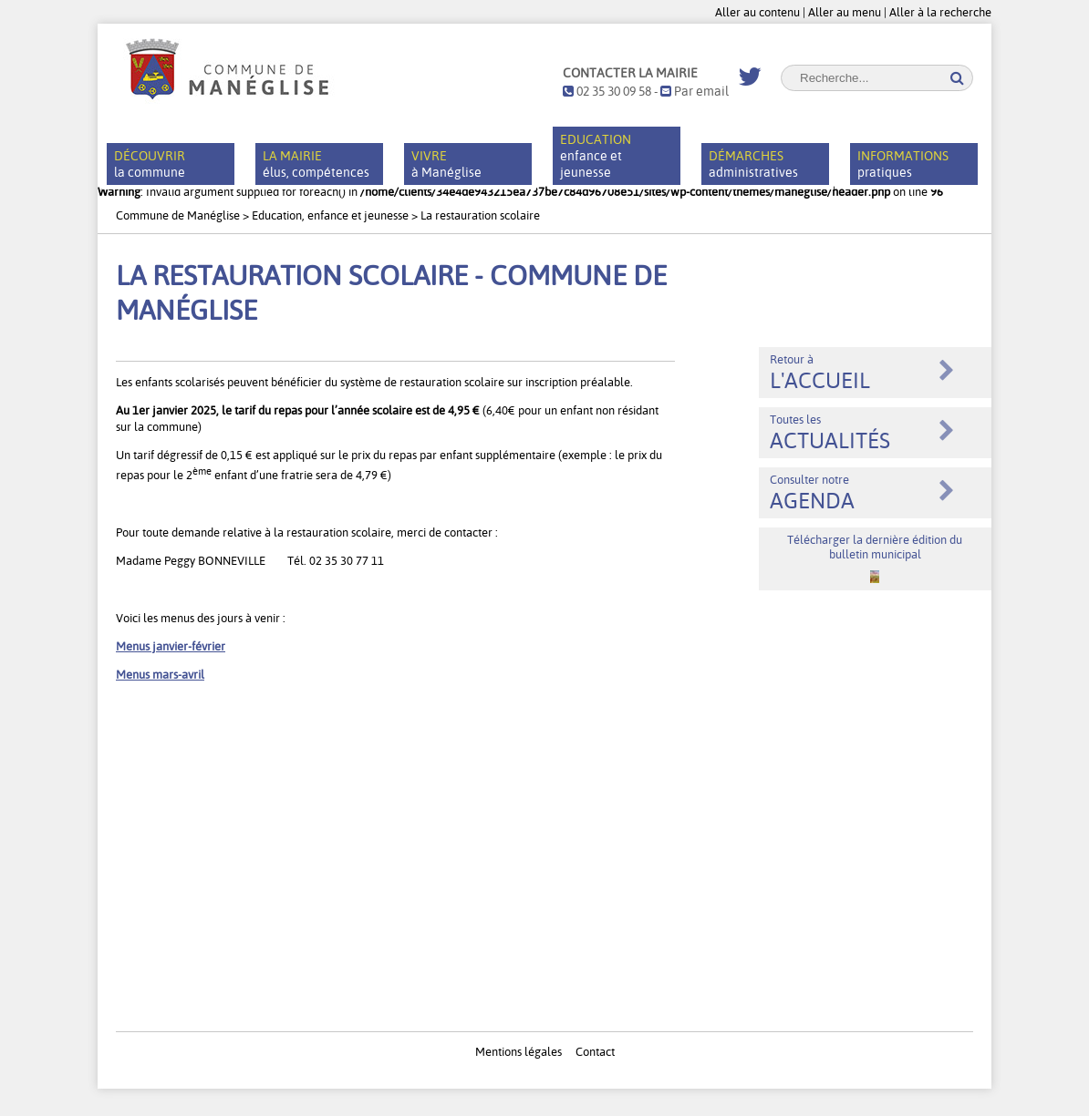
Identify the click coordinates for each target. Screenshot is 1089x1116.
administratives (753, 164)
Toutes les (830, 433)
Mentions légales (518, 1051)
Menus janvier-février (170, 646)
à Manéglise (446, 164)
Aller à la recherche (940, 12)
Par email (694, 91)
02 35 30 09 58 (607, 91)
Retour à (820, 373)
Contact (595, 1051)
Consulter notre (812, 493)
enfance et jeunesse (595, 155)
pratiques (903, 164)
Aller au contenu (757, 12)
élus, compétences (316, 164)
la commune (149, 164)
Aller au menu (844, 12)
